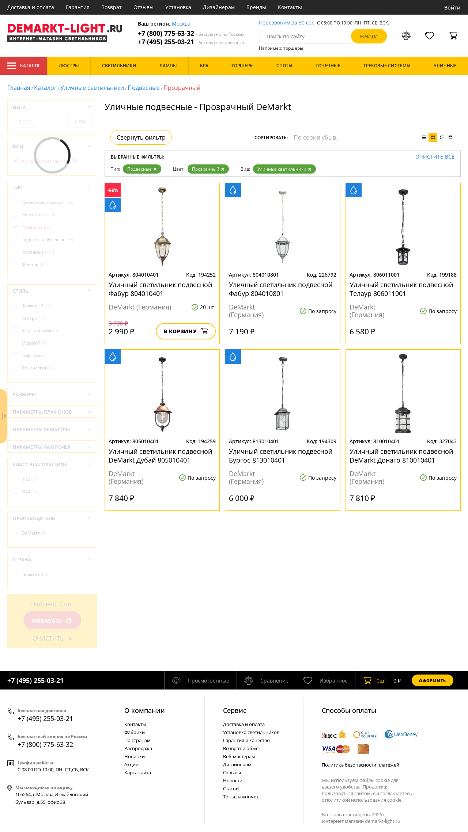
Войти (452, 7)
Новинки (134, 756)
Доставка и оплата (30, 7)
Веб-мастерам (239, 756)
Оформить (432, 680)
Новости (232, 780)
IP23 (29, 479)
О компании (144, 710)
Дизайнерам (219, 7)
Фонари (35, 264)
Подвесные (144, 88)
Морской (34, 343)
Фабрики (134, 732)
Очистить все (434, 157)
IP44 (29, 492)
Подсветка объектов (48, 239)
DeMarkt (34, 533)
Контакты (290, 7)
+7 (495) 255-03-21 (191, 42)
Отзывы (143, 7)
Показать (52, 620)
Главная (18, 88)
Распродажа (138, 748)
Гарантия (78, 7)
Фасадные (39, 252)
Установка (178, 7)
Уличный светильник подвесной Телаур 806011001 (401, 289)
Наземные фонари (48, 202)
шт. (375, 680)
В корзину (186, 331)
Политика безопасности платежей (360, 764)
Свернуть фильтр (141, 137)
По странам (137, 740)
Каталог (23, 65)
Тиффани (35, 355)
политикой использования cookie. (364, 800)
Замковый (36, 306)
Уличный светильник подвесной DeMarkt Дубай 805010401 (160, 455)
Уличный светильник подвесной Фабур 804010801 (280, 289)
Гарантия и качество (246, 740)
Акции (131, 764)
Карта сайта (137, 772)
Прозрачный (208, 169)
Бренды (256, 7)
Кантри (33, 318)
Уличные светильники (92, 88)
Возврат (111, 7)
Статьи (231, 788)
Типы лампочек (241, 796)
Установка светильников (251, 732)
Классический (40, 330)
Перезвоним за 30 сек (286, 23)
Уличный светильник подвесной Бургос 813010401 (280, 455)
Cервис (234, 710)
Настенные (38, 215)
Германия (36, 574)
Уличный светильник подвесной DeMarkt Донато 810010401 (401, 455)
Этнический (38, 368)
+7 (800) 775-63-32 (191, 33)
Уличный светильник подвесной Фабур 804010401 (160, 289)
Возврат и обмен (242, 748)
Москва (181, 24)
